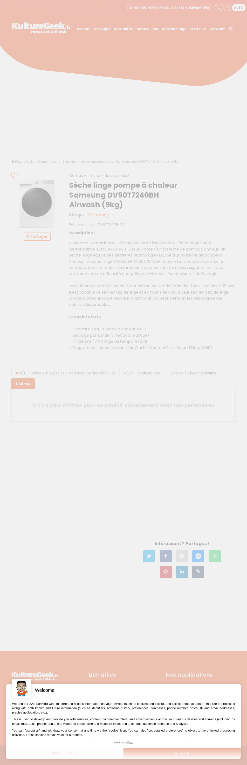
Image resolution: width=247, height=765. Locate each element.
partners (41, 704)
